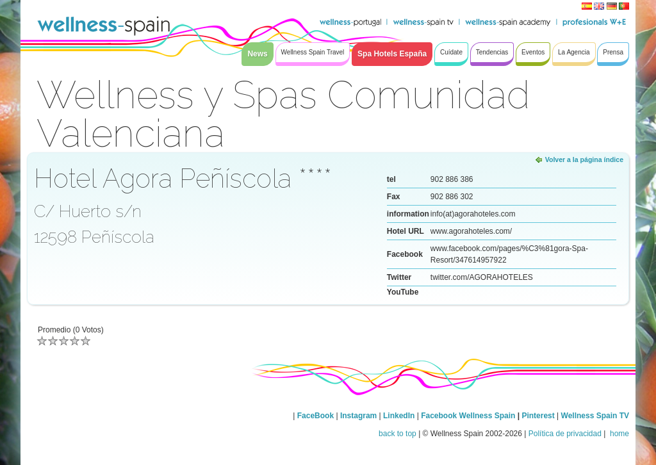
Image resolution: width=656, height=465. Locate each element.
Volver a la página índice (584, 159)
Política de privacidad (565, 433)
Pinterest (539, 415)
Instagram (358, 415)
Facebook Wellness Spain (468, 415)
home (618, 433)
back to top (397, 433)
